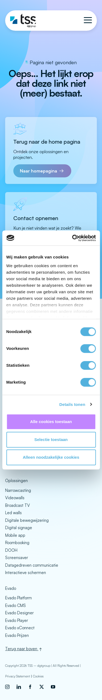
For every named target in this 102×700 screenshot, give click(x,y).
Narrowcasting (18, 490)
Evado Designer (19, 612)
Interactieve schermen (25, 572)
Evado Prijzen (17, 635)
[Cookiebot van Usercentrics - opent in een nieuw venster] (73, 238)
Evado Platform (18, 597)
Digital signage (18, 527)
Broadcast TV (17, 505)
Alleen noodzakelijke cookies (51, 457)
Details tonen (72, 404)
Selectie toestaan (51, 439)
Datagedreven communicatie (31, 565)
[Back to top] (51, 649)
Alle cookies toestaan (51, 421)
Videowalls (14, 497)
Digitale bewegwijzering (27, 520)
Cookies (38, 676)
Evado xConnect (20, 627)
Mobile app (15, 535)
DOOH (11, 550)
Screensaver (16, 557)
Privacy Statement (17, 676)
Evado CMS (15, 605)
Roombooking (17, 542)
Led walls (13, 512)
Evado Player (16, 620)
